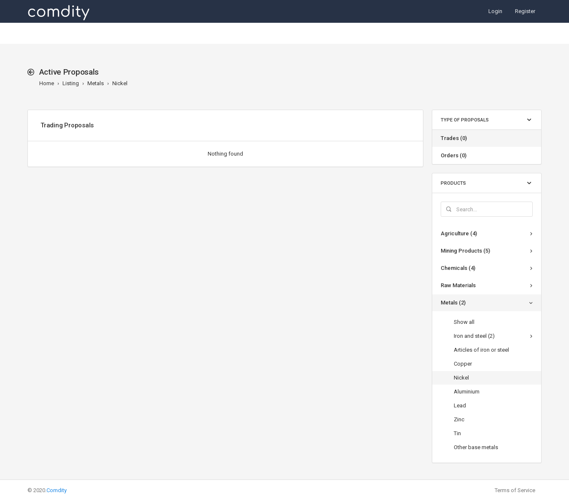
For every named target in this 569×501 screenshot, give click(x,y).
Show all (464, 322)
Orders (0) (453, 155)
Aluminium (467, 391)
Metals (95, 83)
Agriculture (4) (459, 233)
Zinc (459, 419)
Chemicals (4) (458, 268)
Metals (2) (453, 302)
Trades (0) (454, 138)
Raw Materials (458, 285)
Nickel (119, 83)
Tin (457, 433)
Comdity (56, 490)
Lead (460, 405)
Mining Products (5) (465, 251)
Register (525, 11)
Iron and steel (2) (474, 336)
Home (46, 83)
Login (495, 11)
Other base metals (476, 447)
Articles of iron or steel (481, 350)
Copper (463, 364)
